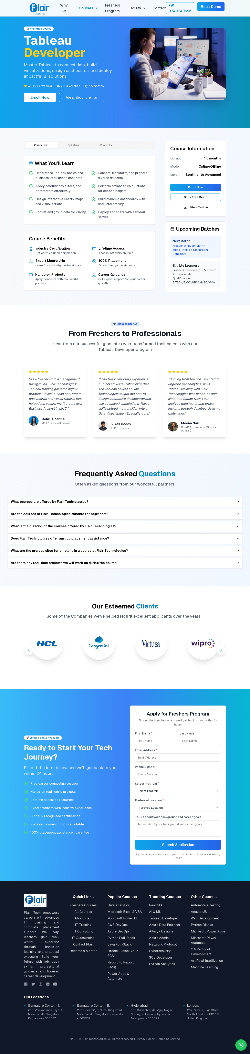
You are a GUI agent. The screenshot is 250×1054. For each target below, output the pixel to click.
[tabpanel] (89, 223)
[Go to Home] (35, 900)
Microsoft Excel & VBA (124, 912)
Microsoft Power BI (122, 918)
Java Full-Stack (119, 944)
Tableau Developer (163, 918)
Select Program (148, 783)
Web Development (205, 918)
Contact (159, 8)
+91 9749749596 (180, 8)
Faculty (137, 8)
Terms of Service (168, 1039)
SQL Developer (161, 957)
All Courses (83, 912)
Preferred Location (150, 800)
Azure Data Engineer (164, 925)
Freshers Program (112, 8)
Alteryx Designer (162, 931)
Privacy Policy (145, 1039)
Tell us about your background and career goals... (170, 817)
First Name (144, 733)
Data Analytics (118, 905)
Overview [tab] (41, 145)
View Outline (196, 207)
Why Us (66, 8)
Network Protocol (163, 944)
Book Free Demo (195, 197)
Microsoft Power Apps (208, 931)
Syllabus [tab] (73, 145)
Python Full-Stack (121, 938)
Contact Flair (83, 944)
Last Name (188, 733)
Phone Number (147, 767)
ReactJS (155, 905)
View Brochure (81, 97)
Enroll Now (39, 97)
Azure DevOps (118, 931)
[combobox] (179, 791)
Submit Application (179, 845)
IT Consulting (83, 931)
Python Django (202, 925)
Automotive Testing (205, 905)
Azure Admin (159, 938)
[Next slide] (221, 650)
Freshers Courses (83, 905)
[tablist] (89, 145)
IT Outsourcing (83, 938)
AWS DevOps (117, 925)
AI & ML (155, 912)
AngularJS (199, 912)
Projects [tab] (106, 145)
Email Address (147, 750)
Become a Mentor (83, 951)
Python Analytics (162, 964)
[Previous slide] (29, 650)
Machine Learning (204, 967)
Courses (88, 8)
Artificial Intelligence (207, 961)
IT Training (83, 925)
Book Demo (211, 6)
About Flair (83, 918)
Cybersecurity (160, 951)
